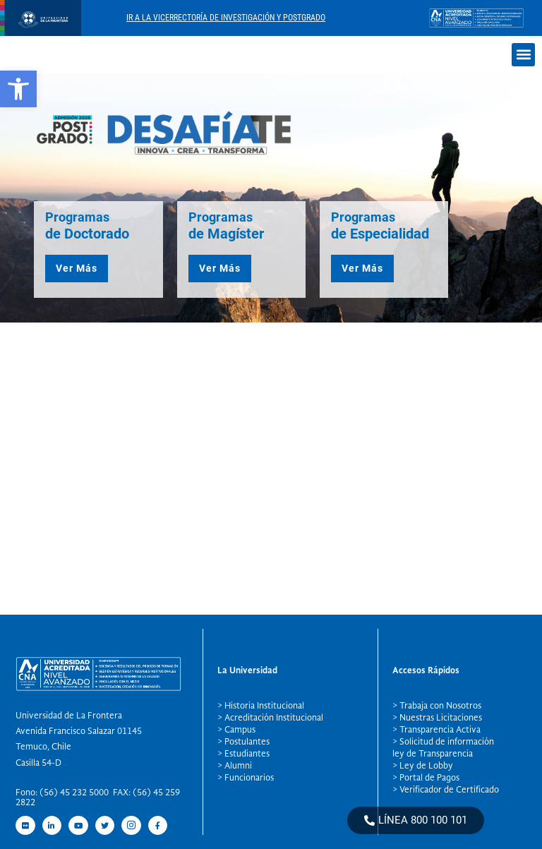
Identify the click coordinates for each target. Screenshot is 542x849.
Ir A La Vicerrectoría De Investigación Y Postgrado (225, 18)
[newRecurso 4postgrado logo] (40, 32)
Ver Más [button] (76, 268)
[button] (523, 54)
